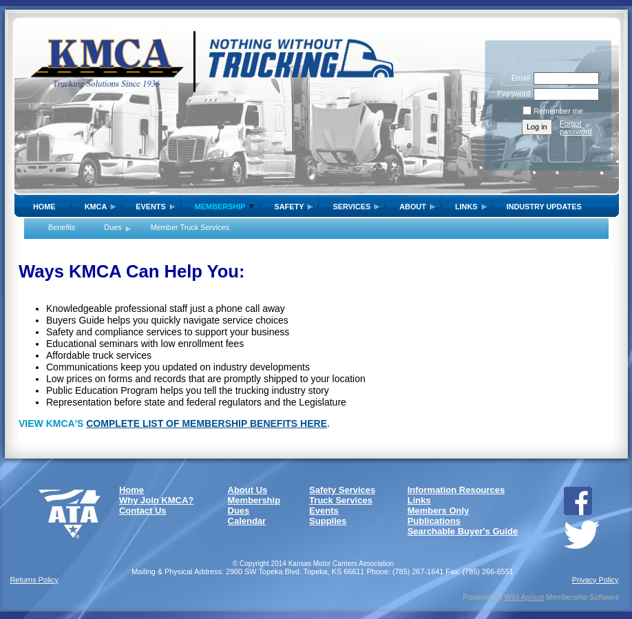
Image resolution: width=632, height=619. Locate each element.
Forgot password (576, 127)
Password (511, 94)
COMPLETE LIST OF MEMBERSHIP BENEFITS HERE (206, 423)
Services (351, 206)
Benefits (61, 227)
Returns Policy (34, 580)
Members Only (439, 510)
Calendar (247, 521)
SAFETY (289, 206)
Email (518, 78)
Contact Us (143, 510)
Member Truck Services (190, 227)
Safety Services (342, 490)
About (412, 206)
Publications (434, 521)
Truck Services (340, 500)
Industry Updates (544, 206)
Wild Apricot (524, 597)
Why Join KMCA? (156, 500)
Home (44, 206)
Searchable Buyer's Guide (463, 531)
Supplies (327, 521)
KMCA (96, 206)
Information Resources (456, 490)
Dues (112, 227)
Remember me (558, 111)
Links (466, 206)
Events (151, 206)
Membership (254, 500)
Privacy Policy (595, 580)
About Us (248, 490)
